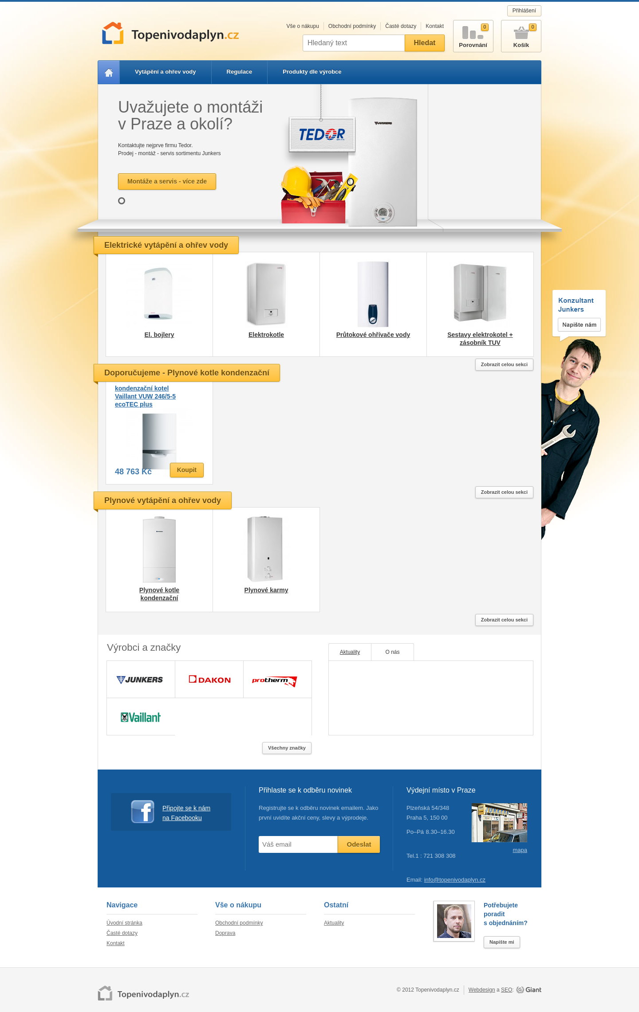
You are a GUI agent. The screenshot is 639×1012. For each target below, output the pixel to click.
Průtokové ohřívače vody (373, 334)
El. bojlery (159, 334)
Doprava (225, 933)
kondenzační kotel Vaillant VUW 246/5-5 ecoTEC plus (145, 396)
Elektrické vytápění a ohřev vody (166, 245)
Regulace (239, 71)
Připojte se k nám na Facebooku (170, 812)
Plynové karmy (266, 590)
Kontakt (435, 26)
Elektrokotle (266, 334)
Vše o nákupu (302, 26)
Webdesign (482, 990)
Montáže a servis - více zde (167, 181)
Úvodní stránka (124, 923)
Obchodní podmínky (352, 26)
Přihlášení (524, 11)
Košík (521, 34)
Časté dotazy (400, 26)
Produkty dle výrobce (312, 71)
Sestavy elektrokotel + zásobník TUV (480, 338)
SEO (506, 990)
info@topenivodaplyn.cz (454, 879)
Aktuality (350, 652)
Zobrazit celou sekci (504, 364)
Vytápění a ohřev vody (165, 71)
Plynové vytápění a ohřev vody (162, 500)
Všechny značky (287, 747)
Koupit (187, 469)
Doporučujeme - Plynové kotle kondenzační (186, 372)
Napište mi (501, 942)
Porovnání (473, 34)
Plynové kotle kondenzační (159, 594)
